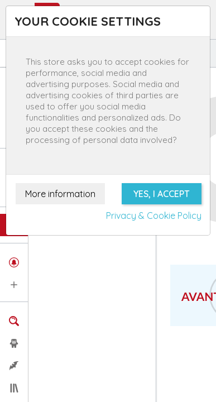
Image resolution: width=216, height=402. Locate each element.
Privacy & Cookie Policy (153, 215)
